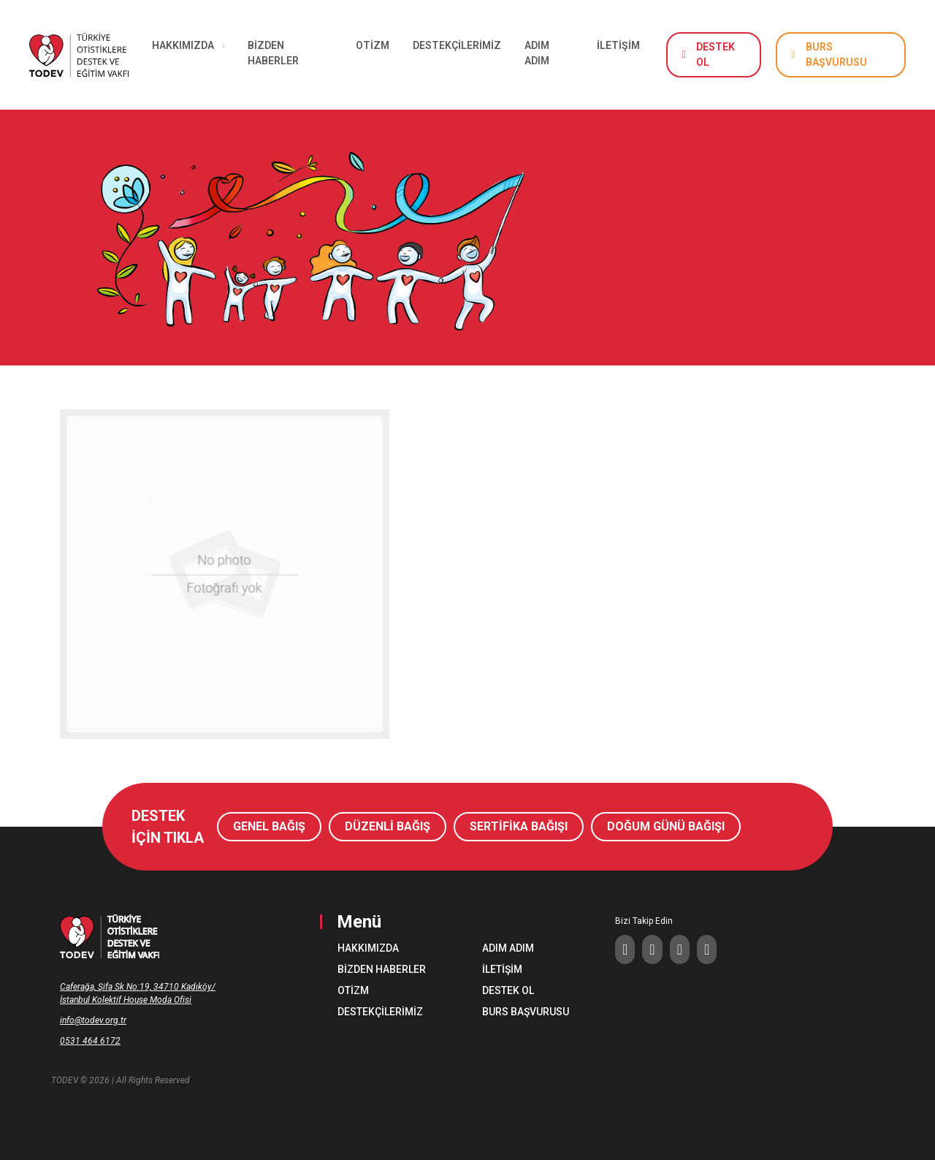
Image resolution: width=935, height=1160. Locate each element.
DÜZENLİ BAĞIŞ (387, 826)
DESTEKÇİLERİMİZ (457, 45)
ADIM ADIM (536, 53)
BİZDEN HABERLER (273, 53)
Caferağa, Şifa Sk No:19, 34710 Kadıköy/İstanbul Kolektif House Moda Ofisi (137, 993)
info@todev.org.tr (93, 1020)
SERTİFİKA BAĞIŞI (519, 826)
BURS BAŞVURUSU (836, 54)
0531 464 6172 (90, 1041)
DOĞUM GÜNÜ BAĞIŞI (666, 826)
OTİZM (372, 45)
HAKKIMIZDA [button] (183, 45)
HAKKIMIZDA (368, 948)
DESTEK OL (715, 54)
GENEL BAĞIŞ (269, 826)
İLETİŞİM (618, 45)
